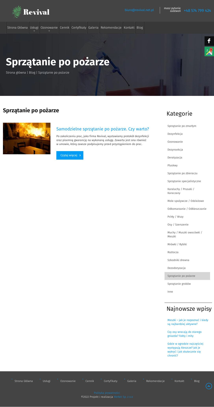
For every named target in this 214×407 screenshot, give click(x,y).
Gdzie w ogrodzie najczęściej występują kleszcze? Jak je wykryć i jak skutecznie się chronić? (185, 349)
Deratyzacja (174, 157)
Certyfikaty (79, 27)
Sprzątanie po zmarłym (181, 126)
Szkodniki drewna (178, 260)
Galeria (93, 27)
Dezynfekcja (175, 134)
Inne (170, 291)
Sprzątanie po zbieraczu (182, 173)
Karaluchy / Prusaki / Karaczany (180, 191)
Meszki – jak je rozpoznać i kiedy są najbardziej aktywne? (187, 322)
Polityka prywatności (107, 393)
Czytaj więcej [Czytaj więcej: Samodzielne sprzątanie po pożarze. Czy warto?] (68, 155)
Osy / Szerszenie (178, 224)
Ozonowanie (49, 27)
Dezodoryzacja (176, 268)
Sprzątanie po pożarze (181, 276)
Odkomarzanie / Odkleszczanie (187, 209)
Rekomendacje (111, 27)
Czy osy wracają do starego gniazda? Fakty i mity (184, 334)
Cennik (64, 27)
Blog (140, 27)
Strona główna (16, 72)
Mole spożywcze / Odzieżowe (185, 201)
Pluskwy (172, 165)
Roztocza (173, 252)
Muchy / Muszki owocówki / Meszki (184, 234)
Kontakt (129, 27)
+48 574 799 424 (197, 11)
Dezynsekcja (175, 149)
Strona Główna (17, 27)
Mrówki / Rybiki (177, 244)
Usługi (34, 27)
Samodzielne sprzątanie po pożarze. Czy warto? (102, 129)
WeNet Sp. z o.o (123, 397)
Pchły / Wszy (175, 216)
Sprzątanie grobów (179, 284)
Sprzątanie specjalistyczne (184, 181)
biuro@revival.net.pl (139, 10)
